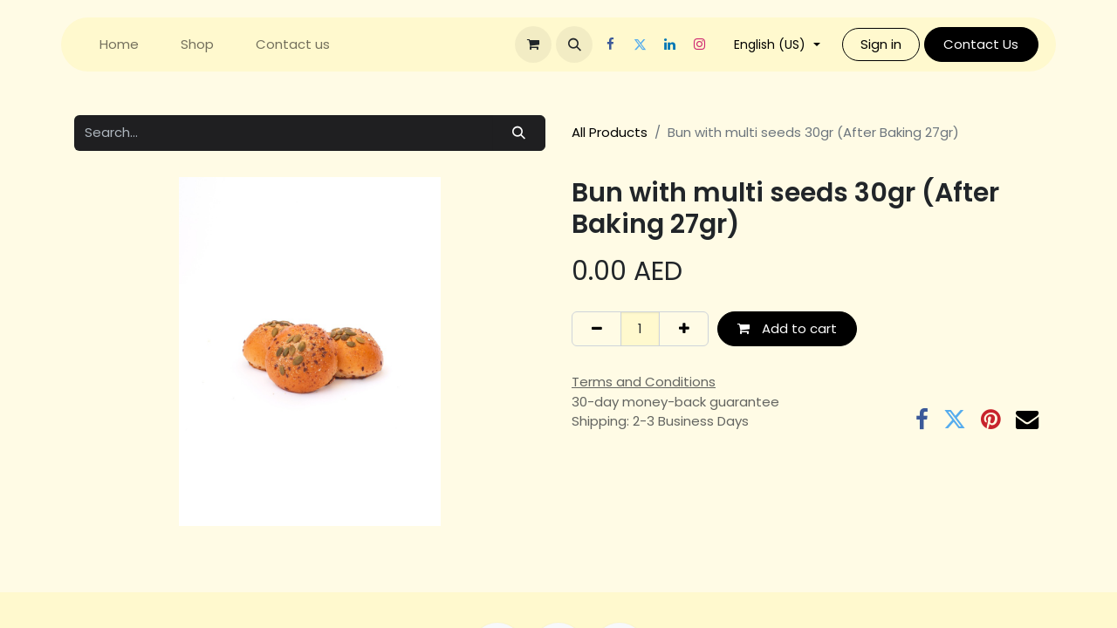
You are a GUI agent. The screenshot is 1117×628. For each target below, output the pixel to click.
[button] (574, 44)
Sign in (880, 44)
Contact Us (980, 44)
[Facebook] (610, 44)
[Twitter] (640, 44)
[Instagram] (699, 44)
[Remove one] (596, 329)
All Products (610, 132)
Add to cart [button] (787, 328)
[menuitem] (119, 45)
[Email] (1027, 419)
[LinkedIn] (669, 44)
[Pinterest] (991, 419)
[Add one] (684, 329)
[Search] (519, 133)
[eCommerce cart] (533, 44)
